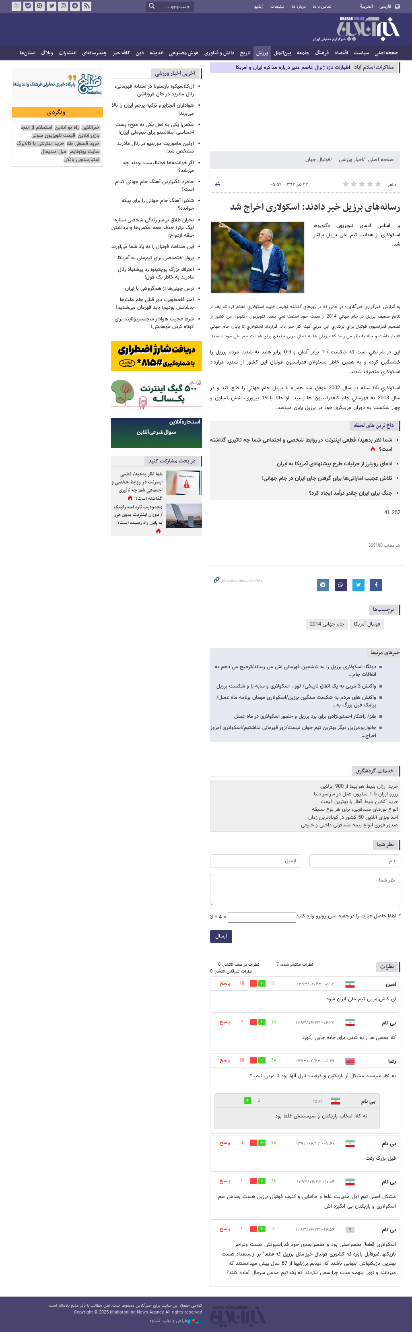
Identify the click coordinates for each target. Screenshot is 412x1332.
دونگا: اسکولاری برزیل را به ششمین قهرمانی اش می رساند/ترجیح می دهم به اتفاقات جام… (295, 671)
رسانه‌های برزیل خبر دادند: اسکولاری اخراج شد (315, 207)
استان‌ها (27, 53)
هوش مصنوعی (184, 53)
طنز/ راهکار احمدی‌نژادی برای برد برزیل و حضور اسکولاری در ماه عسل (305, 716)
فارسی (385, 6)
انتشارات (67, 53)
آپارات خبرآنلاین (40, 6)
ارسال (221, 936)
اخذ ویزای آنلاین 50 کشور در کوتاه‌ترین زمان (353, 818)
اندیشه (156, 53)
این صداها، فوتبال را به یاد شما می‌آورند (152, 247)
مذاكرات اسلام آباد (374, 67)
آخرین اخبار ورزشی (175, 73)
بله (28, 6)
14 (273, 1022)
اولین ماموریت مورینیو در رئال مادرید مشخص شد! (155, 147)
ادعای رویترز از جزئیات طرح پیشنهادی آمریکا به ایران (334, 464)
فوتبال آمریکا (367, 624)
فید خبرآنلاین (86, 6)
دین (140, 53)
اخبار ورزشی (351, 160)
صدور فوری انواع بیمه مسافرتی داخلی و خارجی (349, 825)
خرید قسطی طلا (82, 144)
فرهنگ (322, 53)
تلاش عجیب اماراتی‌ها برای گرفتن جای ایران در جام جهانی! (327, 478)
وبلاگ (47, 53)
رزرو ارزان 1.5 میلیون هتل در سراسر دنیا (356, 794)
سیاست (361, 53)
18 (241, 984)
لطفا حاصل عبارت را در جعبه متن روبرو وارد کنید (348, 916)
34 (273, 1060)
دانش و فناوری (219, 53)
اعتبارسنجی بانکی (81, 160)
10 (241, 1060)
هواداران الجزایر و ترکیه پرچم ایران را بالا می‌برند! (153, 109)
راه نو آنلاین (67, 128)
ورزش (262, 53)
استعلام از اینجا (36, 128)
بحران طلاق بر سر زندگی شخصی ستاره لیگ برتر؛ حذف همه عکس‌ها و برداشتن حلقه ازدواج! (152, 228)
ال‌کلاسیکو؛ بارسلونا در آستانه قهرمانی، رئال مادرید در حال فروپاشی (154, 90)
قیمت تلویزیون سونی (53, 136)
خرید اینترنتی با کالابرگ (40, 144)
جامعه (303, 53)
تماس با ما (322, 6)
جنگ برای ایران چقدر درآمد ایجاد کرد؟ (350, 493)
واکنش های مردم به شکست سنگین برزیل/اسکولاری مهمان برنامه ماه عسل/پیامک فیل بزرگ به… (296, 701)
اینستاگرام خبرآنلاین (63, 6)
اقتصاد (341, 53)
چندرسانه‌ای (94, 53)
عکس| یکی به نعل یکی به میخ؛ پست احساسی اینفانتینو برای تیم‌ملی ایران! (154, 128)
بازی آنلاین (88, 136)
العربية (366, 6)
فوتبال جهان (317, 160)
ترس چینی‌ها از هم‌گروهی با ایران (159, 289)
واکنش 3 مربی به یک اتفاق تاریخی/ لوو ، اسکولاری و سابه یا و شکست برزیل (296, 686)
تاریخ (245, 53)
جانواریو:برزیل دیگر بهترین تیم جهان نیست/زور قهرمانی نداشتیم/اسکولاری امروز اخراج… (293, 731)
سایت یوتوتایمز (84, 152)
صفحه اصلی (386, 53)
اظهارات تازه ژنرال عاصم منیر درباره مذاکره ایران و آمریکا (293, 68)
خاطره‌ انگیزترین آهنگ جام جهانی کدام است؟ (154, 186)
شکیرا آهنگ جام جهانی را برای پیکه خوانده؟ (158, 205)
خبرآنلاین (356, 30)
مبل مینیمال (53, 152)
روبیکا (16, 6)
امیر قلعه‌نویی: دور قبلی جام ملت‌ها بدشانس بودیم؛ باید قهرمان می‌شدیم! (155, 304)
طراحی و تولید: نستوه (176, 1321)
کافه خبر (121, 53)
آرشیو (259, 6)
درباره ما (299, 6)
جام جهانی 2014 (327, 624)
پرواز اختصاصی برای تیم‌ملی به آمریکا (156, 258)
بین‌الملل (282, 53)
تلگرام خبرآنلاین (75, 6)
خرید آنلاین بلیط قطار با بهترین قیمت (359, 802)
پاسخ (225, 983)
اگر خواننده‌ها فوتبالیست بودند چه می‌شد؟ (158, 167)
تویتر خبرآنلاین (51, 6)
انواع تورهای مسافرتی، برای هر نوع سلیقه (355, 809)
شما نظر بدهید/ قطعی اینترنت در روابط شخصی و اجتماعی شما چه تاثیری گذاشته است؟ (137, 486)
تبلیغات (277, 6)
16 (273, 1143)
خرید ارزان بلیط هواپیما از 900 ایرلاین (359, 787)
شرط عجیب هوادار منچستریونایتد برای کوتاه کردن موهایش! (154, 323)
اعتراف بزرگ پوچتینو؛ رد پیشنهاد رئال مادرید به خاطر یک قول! (156, 273)
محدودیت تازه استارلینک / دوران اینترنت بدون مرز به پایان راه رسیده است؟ (138, 515)
